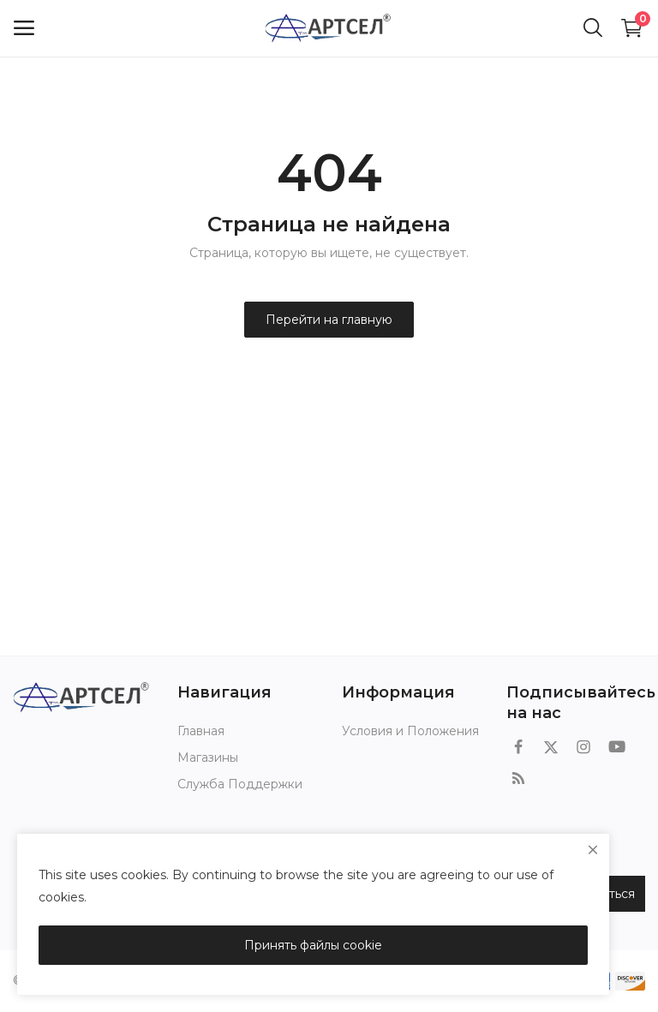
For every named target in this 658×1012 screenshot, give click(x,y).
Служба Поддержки (239, 784)
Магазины (207, 757)
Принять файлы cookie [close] (313, 945)
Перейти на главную (329, 319)
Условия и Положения (410, 731)
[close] (593, 850)
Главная (200, 731)
